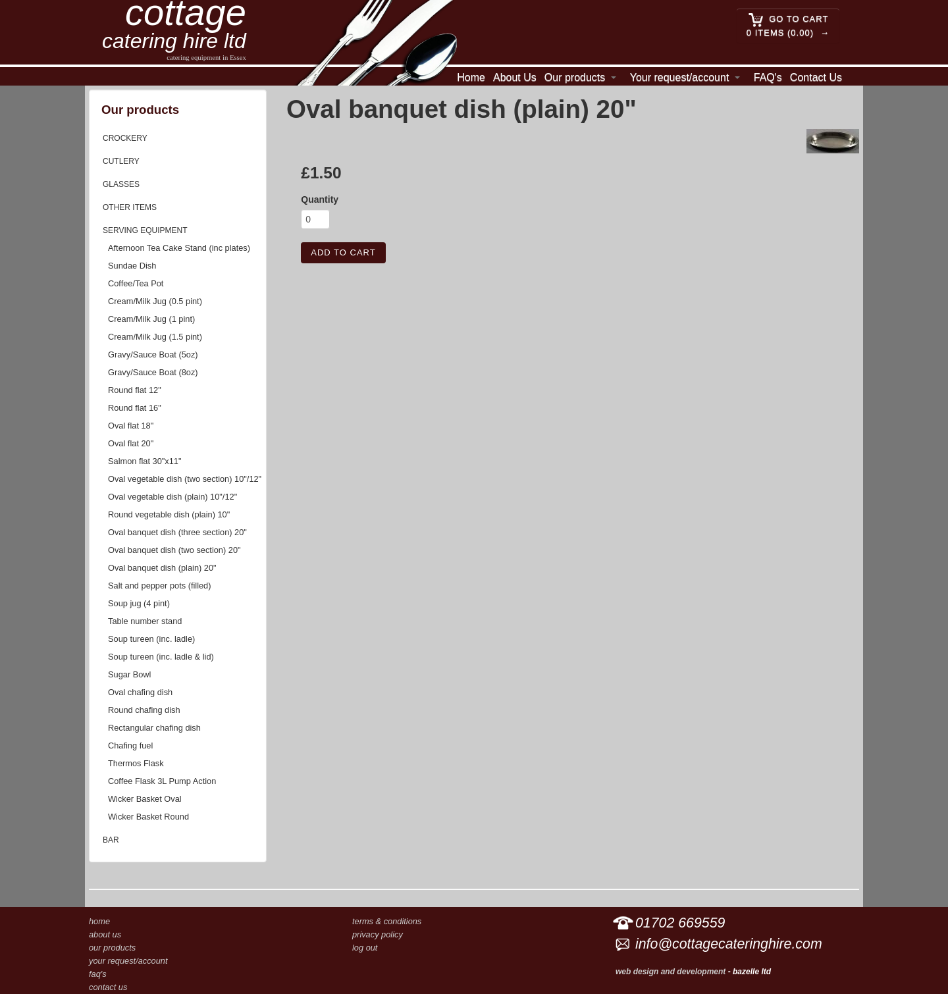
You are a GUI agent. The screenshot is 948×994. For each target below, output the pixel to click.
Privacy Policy (377, 934)
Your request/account (679, 77)
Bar (111, 840)
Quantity (319, 199)
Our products (574, 77)
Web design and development (670, 971)
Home (471, 77)
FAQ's (768, 77)
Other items (130, 207)
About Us (515, 77)
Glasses (121, 184)
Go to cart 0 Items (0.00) (787, 25)
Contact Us (816, 77)
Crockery (125, 138)
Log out (364, 948)
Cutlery (121, 161)
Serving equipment (145, 230)
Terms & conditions (386, 921)
